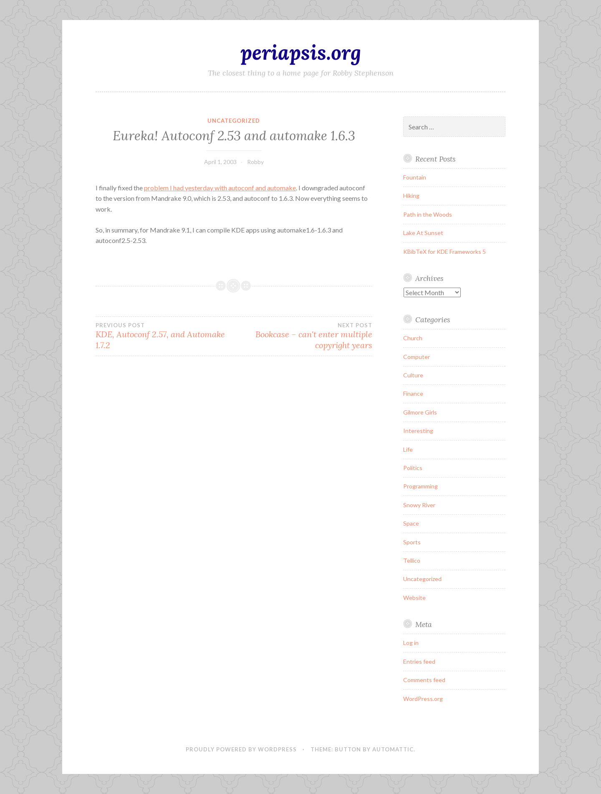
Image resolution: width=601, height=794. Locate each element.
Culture (413, 375)
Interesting (418, 430)
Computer (416, 356)
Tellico (411, 560)
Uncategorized (233, 120)
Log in (411, 642)
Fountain (414, 177)
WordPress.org (423, 698)
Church (412, 337)
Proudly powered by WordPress (241, 749)
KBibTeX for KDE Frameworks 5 (444, 251)
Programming (420, 486)
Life (408, 449)
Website (414, 597)
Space (411, 523)
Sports (412, 542)
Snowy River (419, 504)
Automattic (393, 749)
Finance (413, 393)
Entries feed (419, 661)
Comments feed (424, 679)
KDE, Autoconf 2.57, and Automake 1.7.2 (165, 336)
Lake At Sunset (423, 232)
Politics (412, 467)
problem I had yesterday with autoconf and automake (220, 188)
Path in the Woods (427, 214)
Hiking (411, 195)
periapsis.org (300, 52)
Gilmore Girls (420, 412)
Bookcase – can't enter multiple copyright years (303, 336)
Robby (255, 161)
